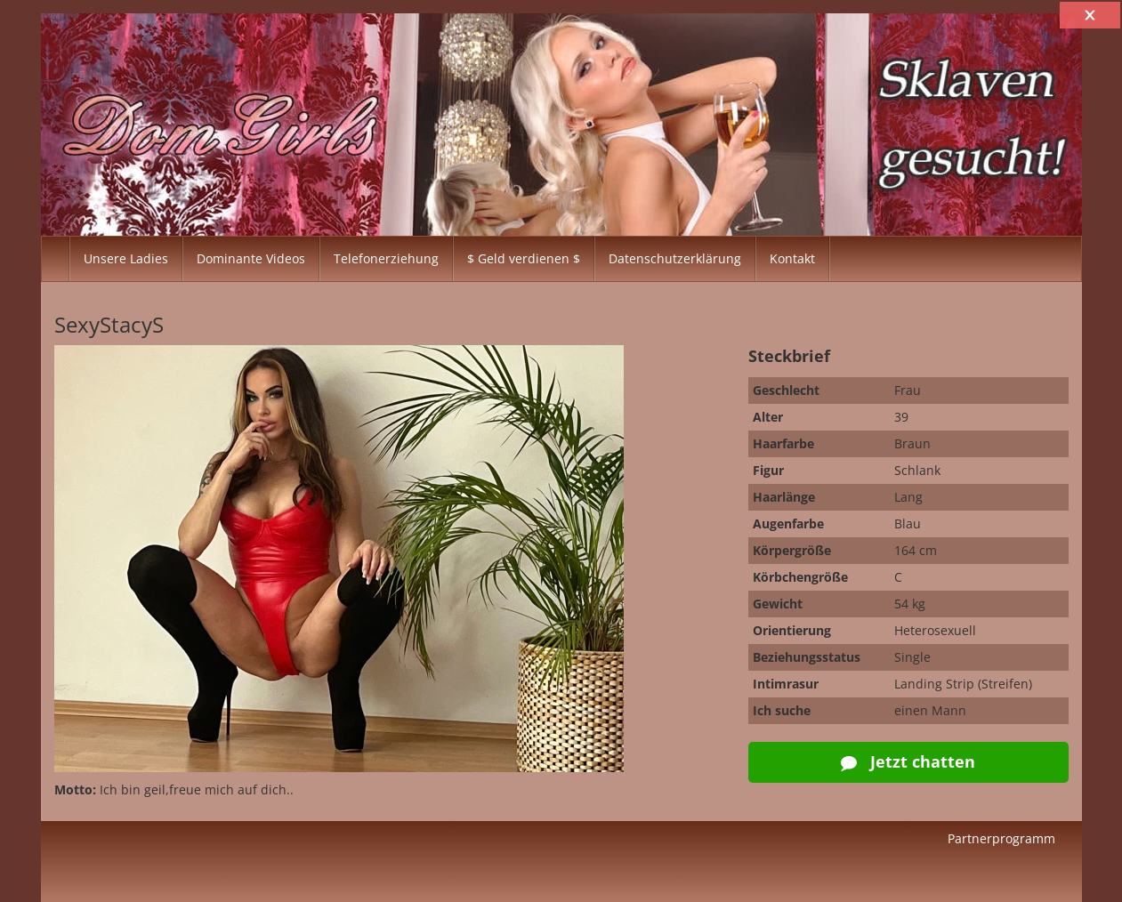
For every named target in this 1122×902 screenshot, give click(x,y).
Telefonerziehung (386, 258)
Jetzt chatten (908, 761)
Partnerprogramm (1001, 838)
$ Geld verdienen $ (523, 258)
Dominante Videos (251, 258)
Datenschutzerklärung (675, 258)
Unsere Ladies (126, 258)
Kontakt (792, 258)
